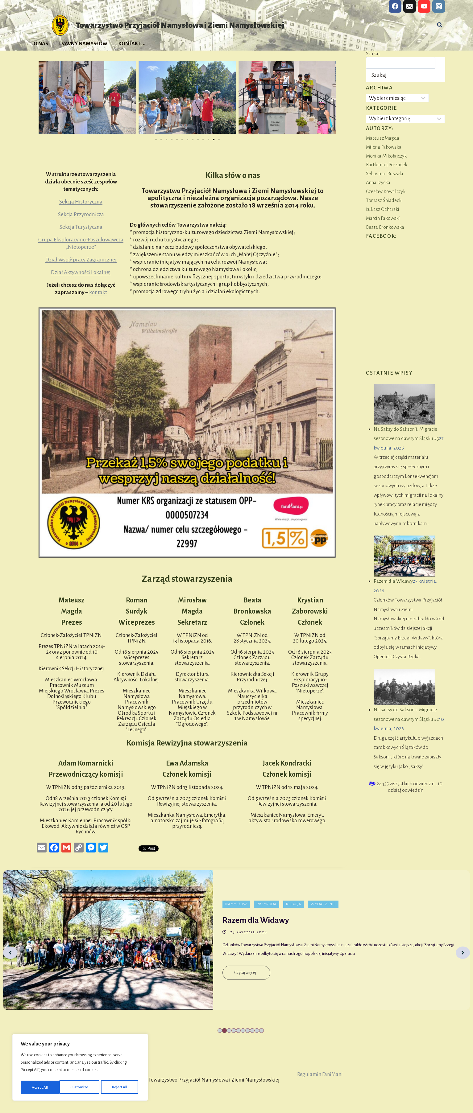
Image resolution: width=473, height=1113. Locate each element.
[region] (80, 1068)
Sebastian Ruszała (384, 173)
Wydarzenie (323, 904)
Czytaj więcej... (246, 973)
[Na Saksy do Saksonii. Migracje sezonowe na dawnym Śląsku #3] (404, 404)
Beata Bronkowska (385, 227)
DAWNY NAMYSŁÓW (83, 44)
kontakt (98, 292)
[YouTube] (424, 6)
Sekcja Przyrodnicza (81, 214)
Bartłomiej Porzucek (386, 164)
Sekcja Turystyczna (81, 227)
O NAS (41, 44)
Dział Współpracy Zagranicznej (81, 260)
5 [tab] (238, 1030)
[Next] (463, 953)
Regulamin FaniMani (320, 1074)
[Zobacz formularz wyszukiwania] (439, 25)
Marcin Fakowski (383, 218)
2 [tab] (224, 1030)
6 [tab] (243, 1030)
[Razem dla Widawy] (404, 556)
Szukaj (373, 53)
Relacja (293, 904)
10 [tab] (261, 1030)
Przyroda (266, 904)
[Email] (409, 6)
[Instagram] (438, 6)
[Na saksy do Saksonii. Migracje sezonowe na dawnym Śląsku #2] (404, 687)
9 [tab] (257, 1030)
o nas (251, 175)
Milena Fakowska (383, 147)
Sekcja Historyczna (80, 202)
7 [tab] (247, 1030)
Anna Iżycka (378, 182)
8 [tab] (252, 1030)
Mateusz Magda (382, 138)
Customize (40, 1087)
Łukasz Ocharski (382, 209)
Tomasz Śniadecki (384, 200)
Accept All (121, 1087)
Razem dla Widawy (393, 581)
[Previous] (10, 953)
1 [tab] (220, 1030)
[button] (47, 97)
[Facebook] (395, 6)
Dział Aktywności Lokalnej (81, 272)
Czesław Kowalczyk (385, 191)
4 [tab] (233, 1030)
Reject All (81, 1087)
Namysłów (236, 904)
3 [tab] (229, 1030)
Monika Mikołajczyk (386, 155)
